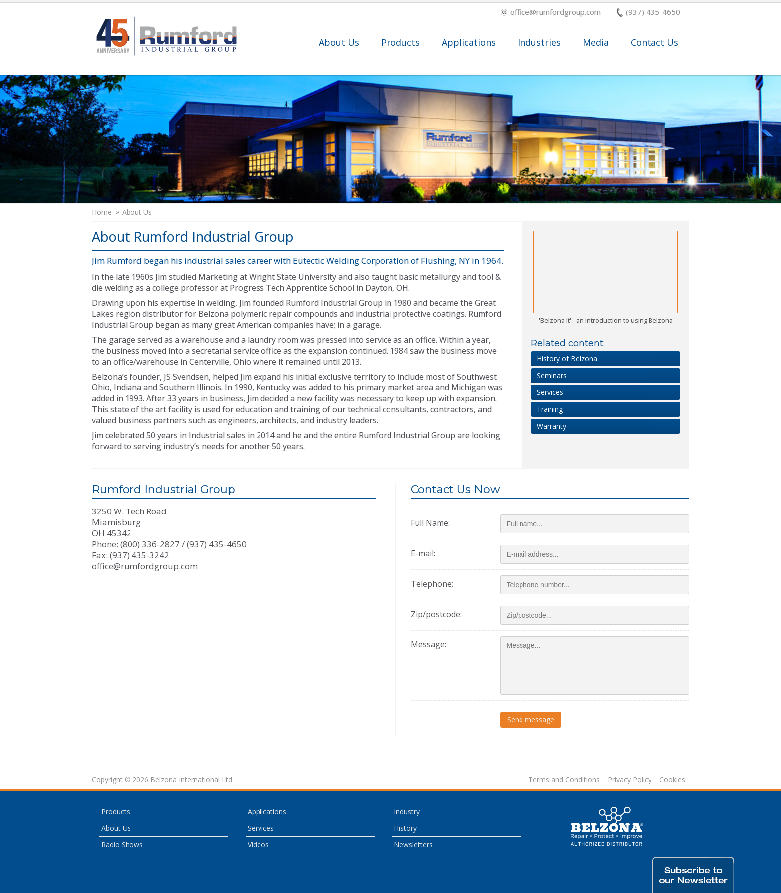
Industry (407, 811)
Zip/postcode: (436, 614)
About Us (339, 42)
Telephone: (432, 583)
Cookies (672, 779)
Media (596, 42)
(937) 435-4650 (648, 12)
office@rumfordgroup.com (551, 12)
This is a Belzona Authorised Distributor (607, 826)
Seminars (552, 375)
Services (550, 392)
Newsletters (413, 844)
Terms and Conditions (564, 779)
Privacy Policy (629, 779)
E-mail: (423, 553)
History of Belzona (567, 358)
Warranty (551, 426)
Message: (428, 644)
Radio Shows (122, 844)
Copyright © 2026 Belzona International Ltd (162, 779)
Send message (530, 719)
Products (400, 42)
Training (550, 409)
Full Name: (430, 522)
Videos (258, 844)
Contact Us (654, 42)
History (405, 828)
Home (102, 212)
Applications (469, 42)
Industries (539, 42)
